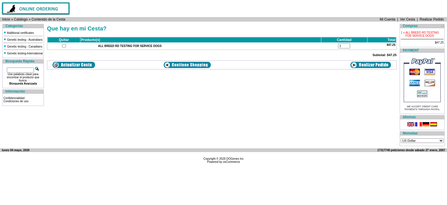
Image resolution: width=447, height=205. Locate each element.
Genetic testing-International (23, 53)
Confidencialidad (14, 98)
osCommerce (231, 161)
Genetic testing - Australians (22, 39)
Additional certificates (18, 32)
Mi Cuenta (387, 19)
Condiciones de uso (16, 101)
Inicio (6, 19)
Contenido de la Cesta (48, 19)
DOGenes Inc (235, 158)
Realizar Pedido (432, 19)
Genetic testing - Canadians (22, 46)
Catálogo (21, 19)
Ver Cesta (407, 19)
